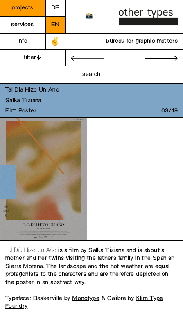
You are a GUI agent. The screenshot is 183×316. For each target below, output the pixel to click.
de (55, 8)
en (55, 25)
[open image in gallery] (42, 179)
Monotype (85, 298)
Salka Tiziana (23, 101)
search (91, 74)
